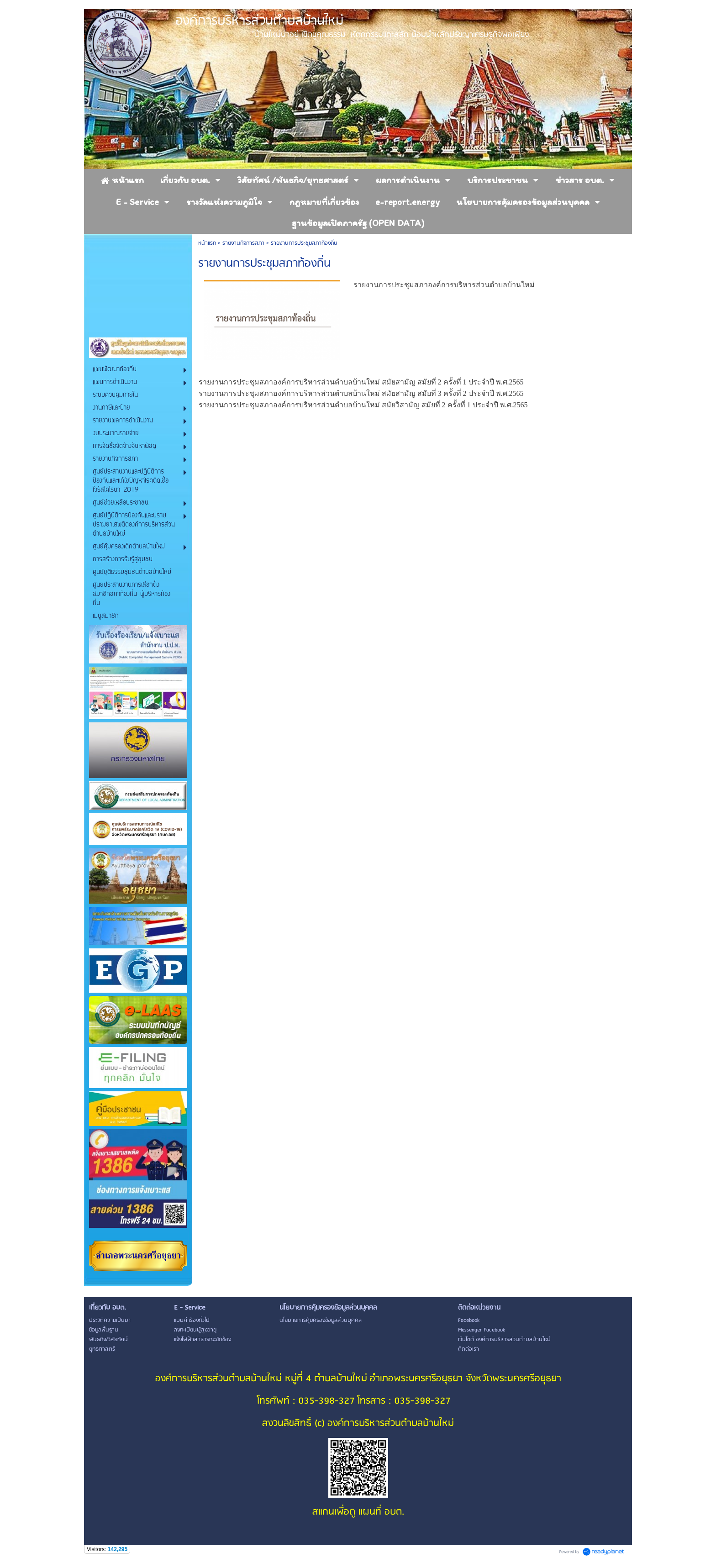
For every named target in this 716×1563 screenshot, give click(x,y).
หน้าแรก (207, 243)
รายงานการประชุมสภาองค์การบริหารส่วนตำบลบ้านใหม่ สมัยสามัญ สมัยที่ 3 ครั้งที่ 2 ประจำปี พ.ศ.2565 (361, 393)
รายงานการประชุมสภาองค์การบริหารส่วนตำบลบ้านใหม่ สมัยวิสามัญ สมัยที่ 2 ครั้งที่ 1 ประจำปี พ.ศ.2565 (364, 405)
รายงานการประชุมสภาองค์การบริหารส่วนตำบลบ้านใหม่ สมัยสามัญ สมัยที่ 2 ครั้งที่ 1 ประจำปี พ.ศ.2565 (362, 382)
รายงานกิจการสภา (243, 243)
